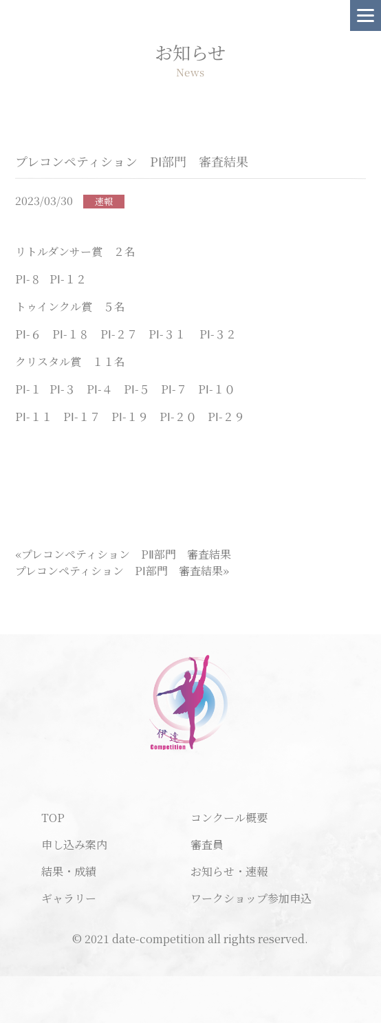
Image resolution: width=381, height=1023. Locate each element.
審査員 (207, 844)
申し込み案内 (74, 844)
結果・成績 (68, 871)
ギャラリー (68, 898)
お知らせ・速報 (229, 871)
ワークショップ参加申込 (251, 898)
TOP (53, 818)
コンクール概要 (229, 818)
